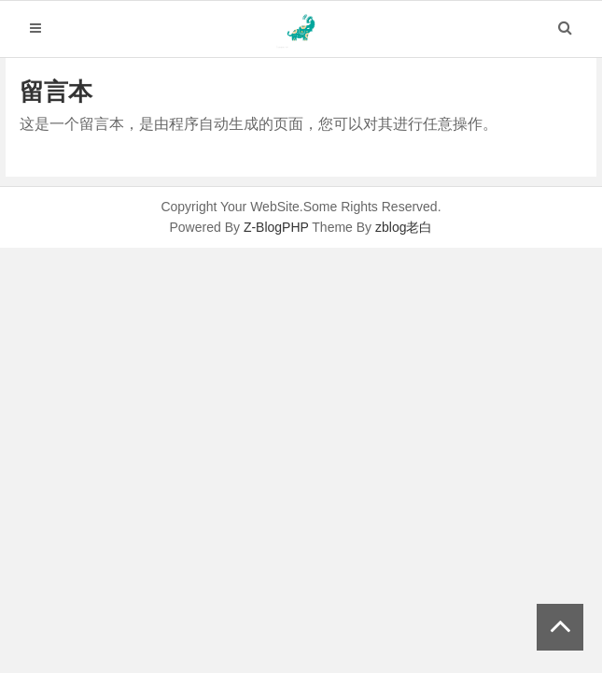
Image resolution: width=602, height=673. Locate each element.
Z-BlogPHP (276, 227)
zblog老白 (403, 227)
